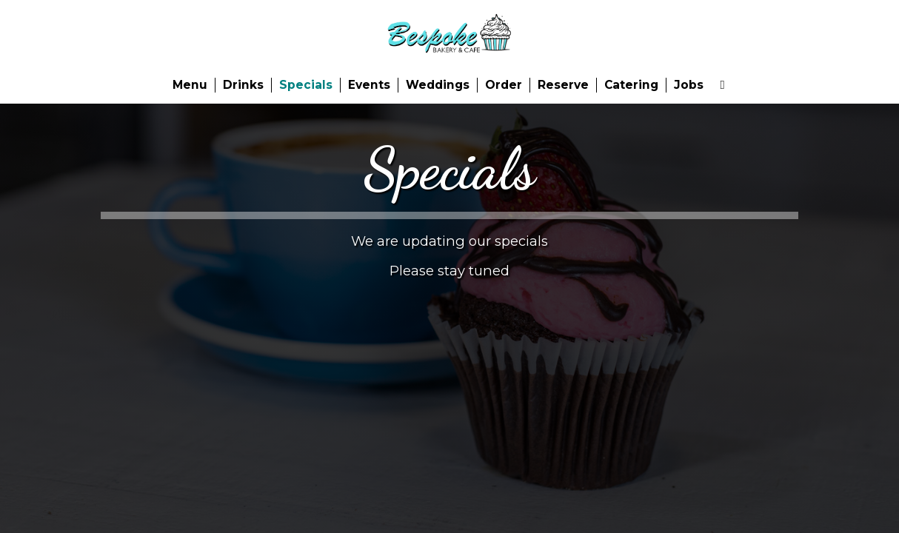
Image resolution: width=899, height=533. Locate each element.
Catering (631, 85)
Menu (190, 85)
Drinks (243, 85)
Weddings (437, 85)
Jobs (689, 85)
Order (503, 85)
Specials (305, 85)
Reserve (563, 85)
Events (369, 85)
